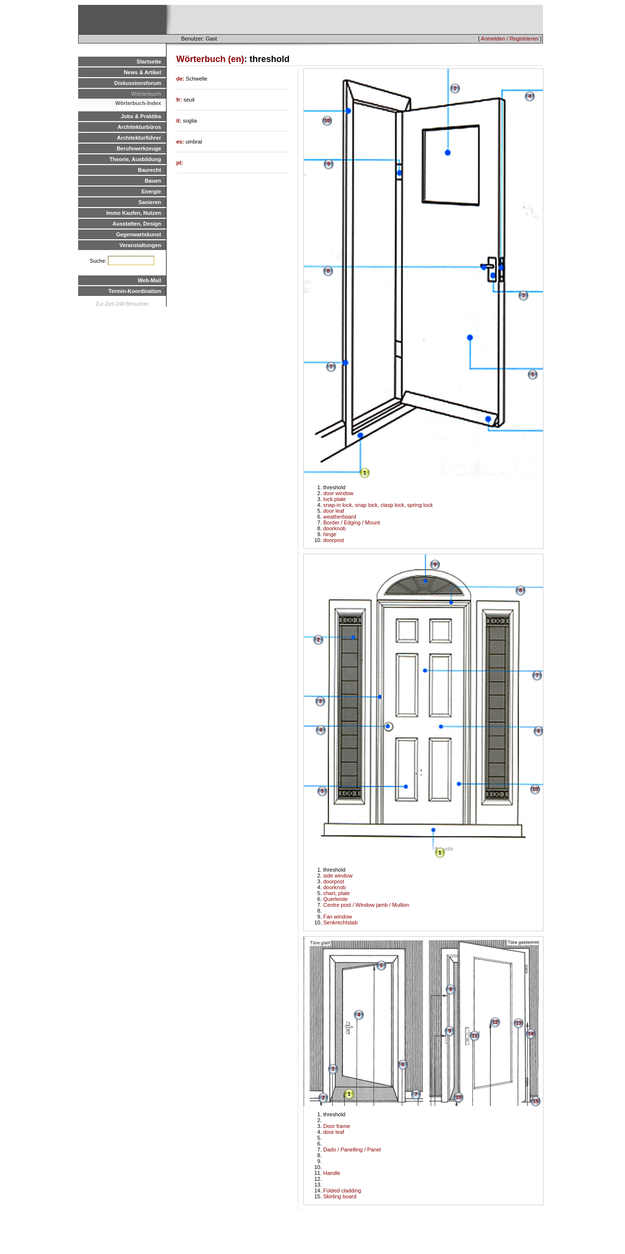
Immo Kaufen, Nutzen (133, 213)
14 (530, 1034)
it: (179, 121)
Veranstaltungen (140, 245)
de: (181, 79)
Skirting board (339, 1196)
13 (518, 1023)
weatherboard (339, 517)
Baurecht (149, 170)
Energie (151, 191)
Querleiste (335, 899)
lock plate (334, 499)
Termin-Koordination (134, 291)
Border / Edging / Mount (351, 522)
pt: (179, 163)
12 (495, 1022)
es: (181, 142)
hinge (329, 534)
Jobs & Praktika (141, 116)
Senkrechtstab (340, 922)
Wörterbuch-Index (138, 103)
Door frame (336, 1126)
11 (474, 1036)
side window (338, 875)
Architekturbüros (139, 127)
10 (327, 121)
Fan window (337, 917)
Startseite (149, 61)
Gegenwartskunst (138, 234)
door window (338, 493)
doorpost (333, 540)
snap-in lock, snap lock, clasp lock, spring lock (378, 505)
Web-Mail (149, 280)
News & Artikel (142, 72)
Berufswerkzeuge (139, 148)
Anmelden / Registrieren (510, 39)
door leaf (333, 511)
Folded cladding (342, 1190)
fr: (180, 100)
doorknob (334, 528)
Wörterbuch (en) (210, 59)
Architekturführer (139, 138)
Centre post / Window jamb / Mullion (366, 905)
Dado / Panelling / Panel (352, 1149)
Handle (331, 1173)
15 (535, 1101)
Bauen (153, 181)
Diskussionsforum (137, 83)
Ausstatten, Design (136, 224)
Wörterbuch (146, 94)
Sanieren (150, 202)
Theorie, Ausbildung (135, 159)
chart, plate (336, 893)
